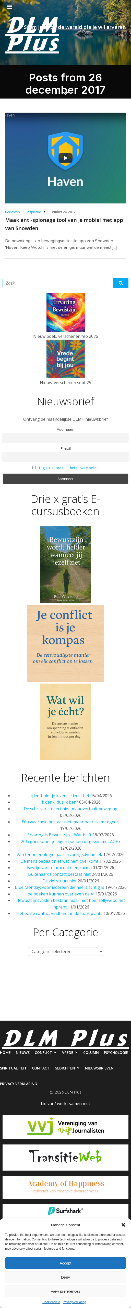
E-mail (66, 448)
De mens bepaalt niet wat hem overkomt (59, 861)
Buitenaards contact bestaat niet (59, 874)
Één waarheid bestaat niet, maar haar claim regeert (71, 822)
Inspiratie (34, 212)
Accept (66, 1263)
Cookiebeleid (51, 1302)
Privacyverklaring (74, 1302)
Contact (83, 994)
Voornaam (65, 429)
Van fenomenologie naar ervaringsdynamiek (59, 854)
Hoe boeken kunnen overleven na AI (59, 894)
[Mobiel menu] (9, 7)
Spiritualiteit (51, 994)
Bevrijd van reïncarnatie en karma (59, 867)
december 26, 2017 (60, 211)
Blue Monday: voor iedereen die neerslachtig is (59, 887)
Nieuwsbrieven (42, 1015)
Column (117, 973)
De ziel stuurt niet (59, 881)
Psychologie (15, 994)
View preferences (65, 1291)
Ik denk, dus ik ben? (59, 802)
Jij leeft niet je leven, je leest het (59, 795)
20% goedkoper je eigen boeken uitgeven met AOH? (71, 841)
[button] (123, 1224)
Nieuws (34, 973)
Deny (65, 1277)
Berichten (12, 212)
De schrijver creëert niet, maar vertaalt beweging (70, 809)
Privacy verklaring (84, 1015)
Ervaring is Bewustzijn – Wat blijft (59, 835)
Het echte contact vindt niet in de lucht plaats (59, 913)
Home (11, 973)
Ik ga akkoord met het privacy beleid (69, 467)
